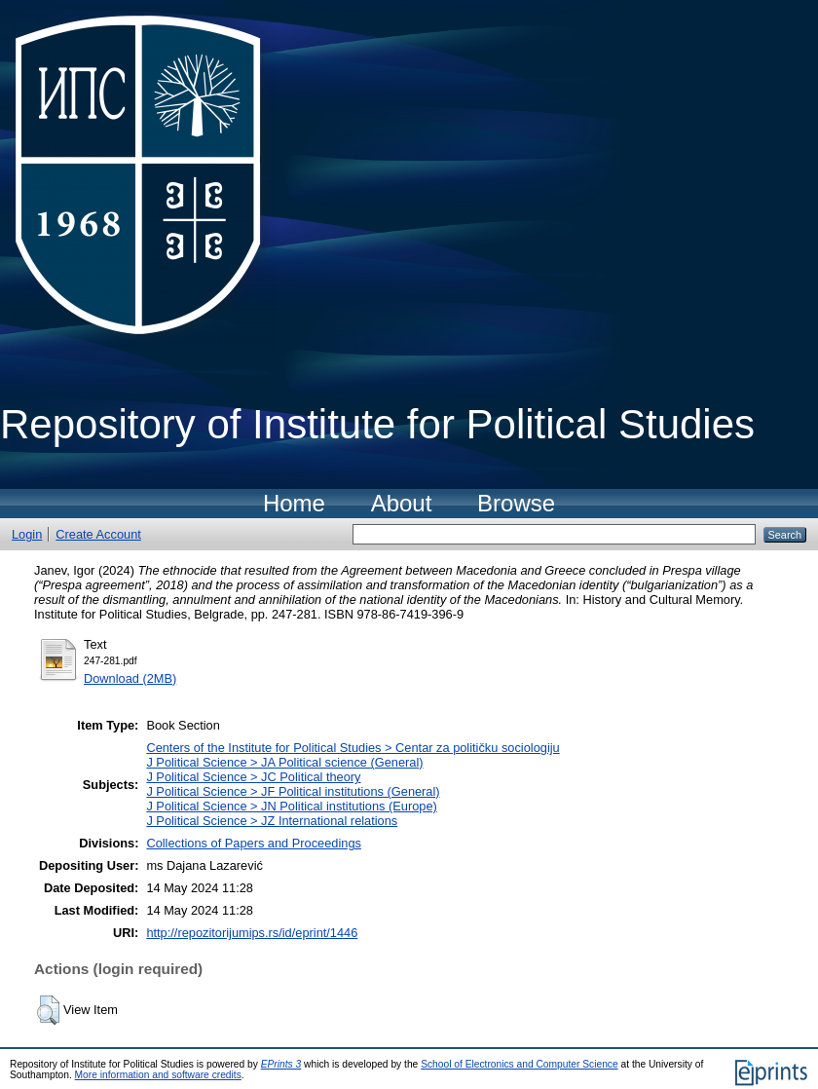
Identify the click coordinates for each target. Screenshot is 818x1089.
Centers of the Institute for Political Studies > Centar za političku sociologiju (352, 747)
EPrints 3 (281, 1064)
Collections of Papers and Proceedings (253, 843)
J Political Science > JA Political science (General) (284, 762)
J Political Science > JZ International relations (271, 820)
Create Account (98, 534)
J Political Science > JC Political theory (253, 777)
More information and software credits (158, 1075)
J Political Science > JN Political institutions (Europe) (291, 806)
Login (27, 534)
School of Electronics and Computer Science (519, 1064)
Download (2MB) (130, 678)
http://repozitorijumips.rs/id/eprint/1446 (251, 932)
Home (294, 503)
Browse (516, 503)
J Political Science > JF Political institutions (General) (292, 791)
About (401, 503)
